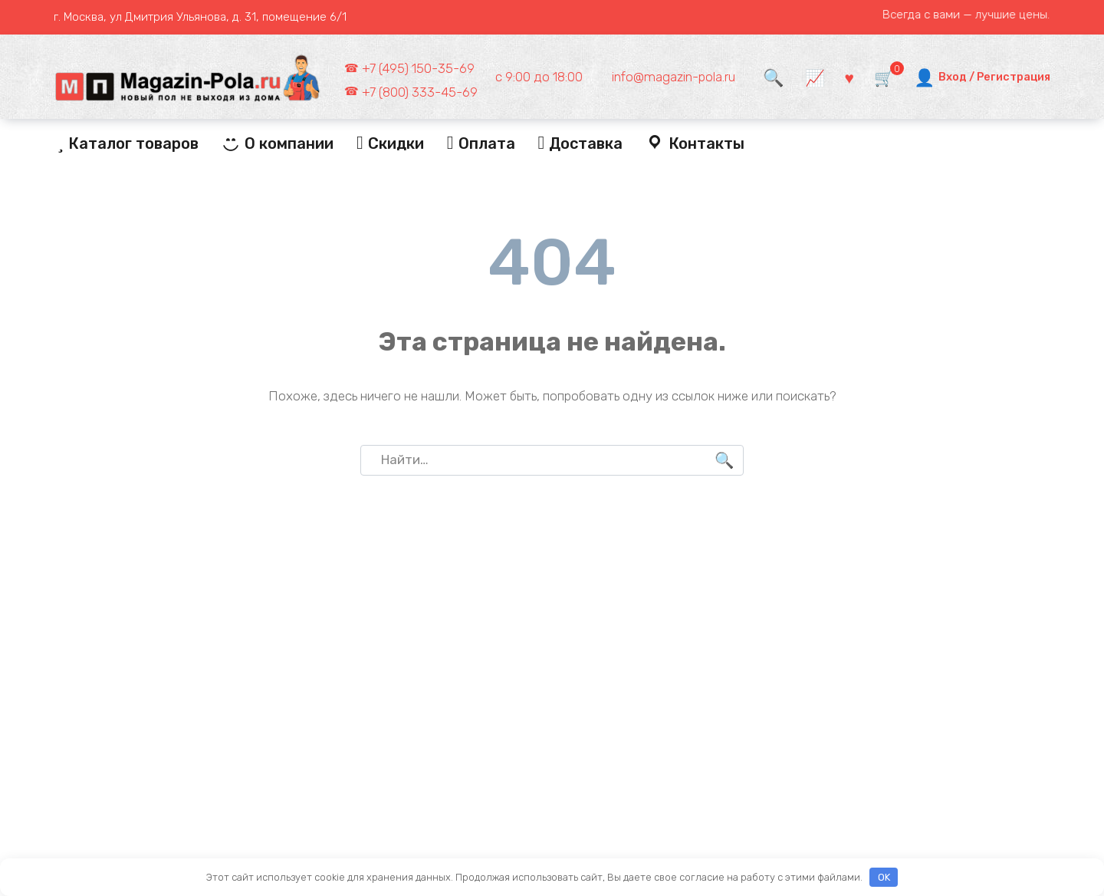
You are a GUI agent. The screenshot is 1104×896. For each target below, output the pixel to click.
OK (884, 877)
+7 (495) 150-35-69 (418, 68)
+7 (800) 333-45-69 (420, 92)
